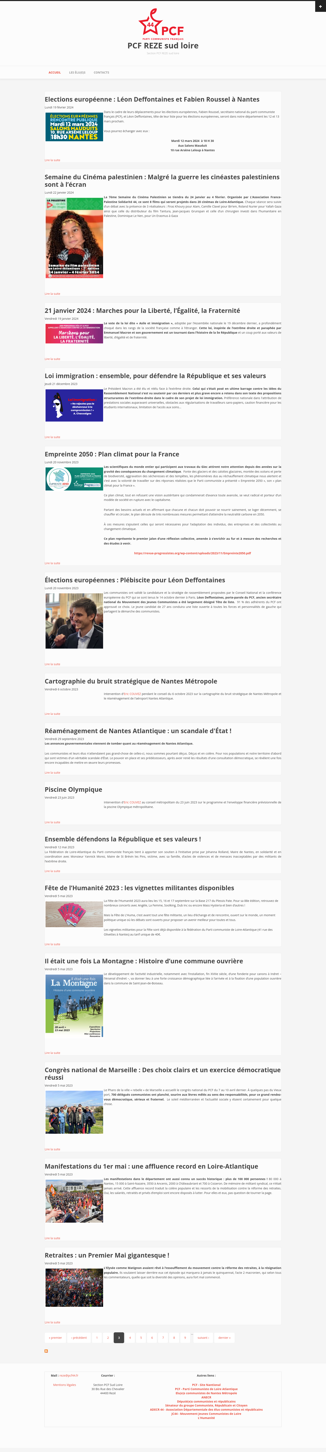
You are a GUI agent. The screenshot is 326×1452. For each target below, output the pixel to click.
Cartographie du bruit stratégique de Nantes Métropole (131, 681)
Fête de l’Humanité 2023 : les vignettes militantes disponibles (139, 888)
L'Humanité (206, 1418)
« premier (55, 1338)
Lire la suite (52, 160)
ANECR (206, 1397)
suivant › (203, 1338)
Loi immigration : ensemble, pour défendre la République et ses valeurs (155, 375)
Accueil (55, 72)
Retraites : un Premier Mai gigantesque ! (107, 1255)
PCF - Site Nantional (206, 1385)
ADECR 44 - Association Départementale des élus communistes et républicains (206, 1409)
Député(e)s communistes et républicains (206, 1401)
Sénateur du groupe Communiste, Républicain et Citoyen (206, 1405)
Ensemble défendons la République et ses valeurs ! (123, 839)
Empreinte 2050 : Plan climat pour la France (112, 454)
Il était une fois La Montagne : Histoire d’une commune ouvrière (144, 961)
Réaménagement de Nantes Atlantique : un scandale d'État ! (138, 731)
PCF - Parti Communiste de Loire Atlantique (206, 1389)
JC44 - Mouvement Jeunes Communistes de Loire (206, 1414)
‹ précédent (79, 1338)
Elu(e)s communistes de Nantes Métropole (206, 1393)
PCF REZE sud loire (163, 45)
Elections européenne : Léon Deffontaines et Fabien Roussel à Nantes (152, 99)
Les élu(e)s (77, 72)
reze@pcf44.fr (68, 1375)
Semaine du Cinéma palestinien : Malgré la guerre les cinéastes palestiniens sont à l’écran (162, 181)
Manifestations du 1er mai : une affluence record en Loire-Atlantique (151, 1166)
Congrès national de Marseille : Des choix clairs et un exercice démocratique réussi (163, 1074)
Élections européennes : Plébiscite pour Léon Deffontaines (135, 580)
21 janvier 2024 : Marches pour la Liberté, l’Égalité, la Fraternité (142, 310)
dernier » (224, 1338)
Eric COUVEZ (132, 694)
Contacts (101, 72)
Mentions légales (64, 1385)
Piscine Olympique (73, 789)
